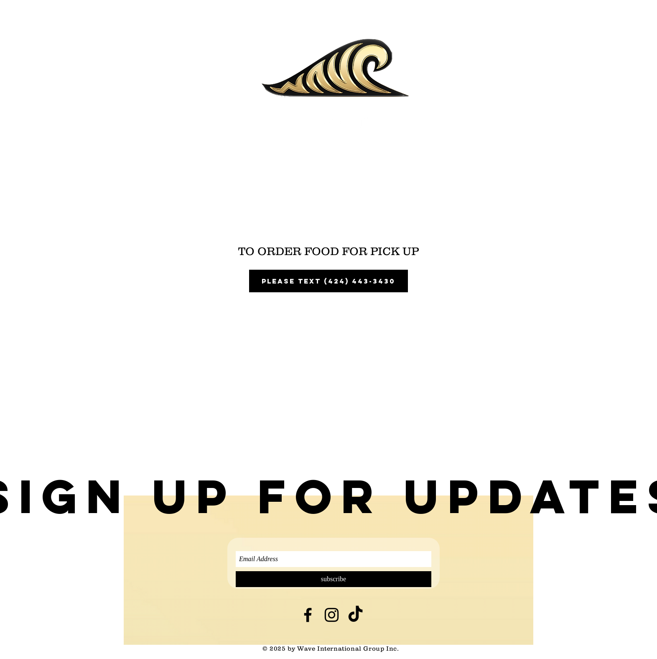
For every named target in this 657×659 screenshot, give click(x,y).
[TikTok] (360, 123)
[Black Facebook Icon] (307, 614)
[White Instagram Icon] (332, 123)
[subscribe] (333, 579)
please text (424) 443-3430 (328, 281)
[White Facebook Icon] (305, 123)
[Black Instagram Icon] (331, 614)
